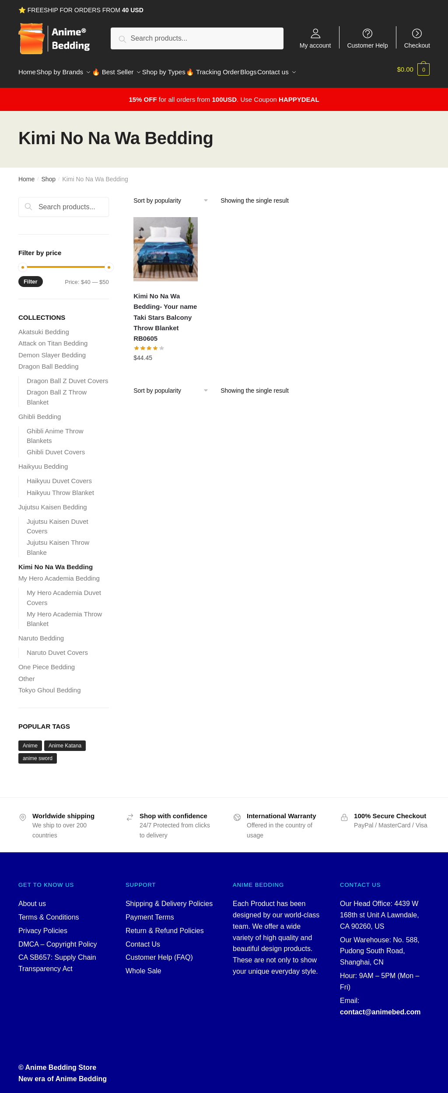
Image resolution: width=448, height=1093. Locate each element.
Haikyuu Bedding (43, 461)
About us (32, 898)
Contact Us (143, 939)
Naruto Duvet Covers (57, 647)
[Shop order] (173, 195)
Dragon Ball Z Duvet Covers (67, 375)
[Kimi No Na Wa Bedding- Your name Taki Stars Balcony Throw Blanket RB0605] (165, 244)
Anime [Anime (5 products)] (30, 740)
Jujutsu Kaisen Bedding (52, 501)
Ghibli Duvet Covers (56, 446)
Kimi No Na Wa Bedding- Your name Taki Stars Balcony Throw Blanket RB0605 (165, 312)
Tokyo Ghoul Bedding (49, 684)
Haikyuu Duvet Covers (59, 475)
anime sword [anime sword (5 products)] (37, 753)
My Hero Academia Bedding (59, 573)
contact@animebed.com (380, 1006)
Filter (31, 276)
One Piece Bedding (46, 661)
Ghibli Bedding (39, 411)
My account (315, 45)
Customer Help (367, 45)
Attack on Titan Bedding (53, 338)
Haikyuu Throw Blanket (60, 487)
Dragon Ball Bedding (48, 361)
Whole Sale (143, 965)
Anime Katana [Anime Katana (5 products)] (65, 740)
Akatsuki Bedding (43, 326)
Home (26, 173)
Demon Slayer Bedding (52, 349)
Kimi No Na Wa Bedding (55, 561)
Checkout (417, 45)
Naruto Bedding (41, 632)
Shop (48, 173)
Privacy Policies (42, 925)
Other (26, 673)
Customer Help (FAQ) (159, 952)
